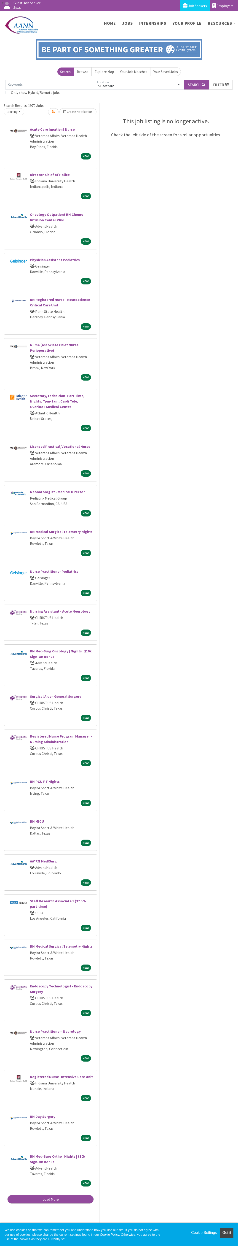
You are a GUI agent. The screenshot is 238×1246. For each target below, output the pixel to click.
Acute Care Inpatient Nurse (52, 129)
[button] (221, 85)
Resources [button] (220, 23)
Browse (82, 71)
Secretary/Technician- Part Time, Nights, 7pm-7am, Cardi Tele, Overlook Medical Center (57, 401)
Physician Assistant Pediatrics (55, 259)
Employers (222, 5)
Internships (152, 23)
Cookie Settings (204, 1233)
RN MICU (37, 821)
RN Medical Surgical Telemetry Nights (61, 531)
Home (110, 23)
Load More (51, 1199)
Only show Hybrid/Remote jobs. (35, 92)
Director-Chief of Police (50, 174)
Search (65, 71)
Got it (226, 1233)
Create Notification (78, 112)
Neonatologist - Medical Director (57, 491)
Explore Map (104, 71)
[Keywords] (50, 85)
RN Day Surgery (42, 1116)
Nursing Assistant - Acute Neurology (60, 611)
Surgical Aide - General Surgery (55, 696)
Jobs (127, 23)
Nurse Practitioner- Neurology (55, 1031)
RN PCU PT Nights (45, 781)
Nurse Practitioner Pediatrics (54, 571)
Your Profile (187, 23)
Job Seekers (195, 5)
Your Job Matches (133, 71)
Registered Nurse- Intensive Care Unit (61, 1076)
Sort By (13, 112)
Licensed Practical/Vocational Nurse (60, 446)
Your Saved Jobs (165, 71)
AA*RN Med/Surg (43, 861)
